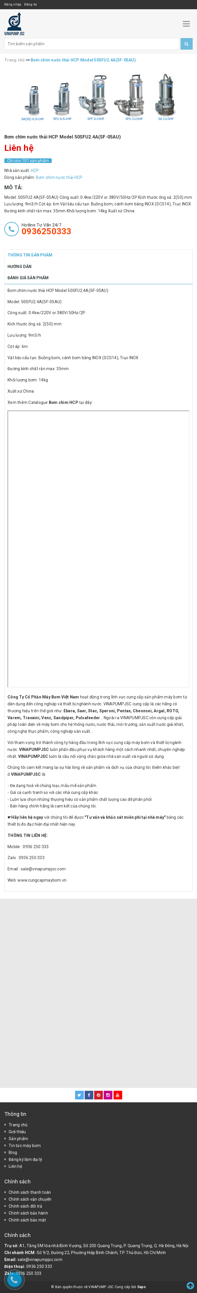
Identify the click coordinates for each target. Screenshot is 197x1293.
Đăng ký (30, 4)
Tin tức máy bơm (25, 1145)
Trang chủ (18, 1125)
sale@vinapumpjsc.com (40, 1259)
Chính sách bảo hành (28, 1213)
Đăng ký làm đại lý (25, 1159)
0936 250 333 (39, 1266)
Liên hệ (15, 1166)
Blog (13, 1152)
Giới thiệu (17, 1131)
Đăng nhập (12, 4)
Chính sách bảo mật (27, 1220)
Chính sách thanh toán (30, 1192)
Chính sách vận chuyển (30, 1199)
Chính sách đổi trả (25, 1206)
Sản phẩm (18, 1138)
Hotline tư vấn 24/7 (47, 229)
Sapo (141, 1287)
